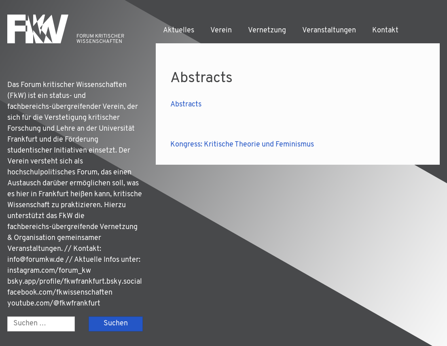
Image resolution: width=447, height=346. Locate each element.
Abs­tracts (185, 104)
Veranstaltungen (329, 30)
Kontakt (385, 30)
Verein (221, 30)
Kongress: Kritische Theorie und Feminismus (242, 145)
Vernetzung (267, 30)
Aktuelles (178, 30)
